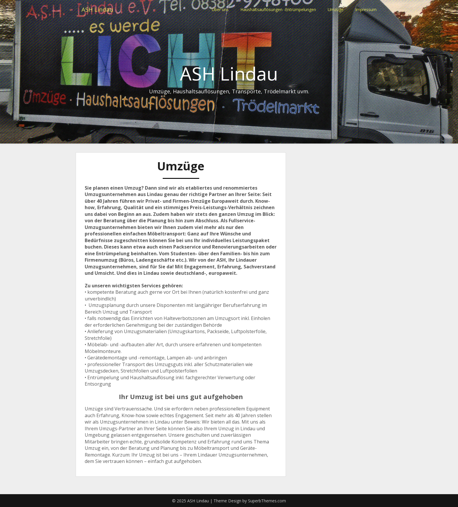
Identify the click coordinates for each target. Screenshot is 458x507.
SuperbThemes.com (267, 500)
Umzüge (336, 9)
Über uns (220, 9)
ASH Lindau (97, 9)
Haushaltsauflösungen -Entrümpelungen (278, 9)
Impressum (366, 9)
